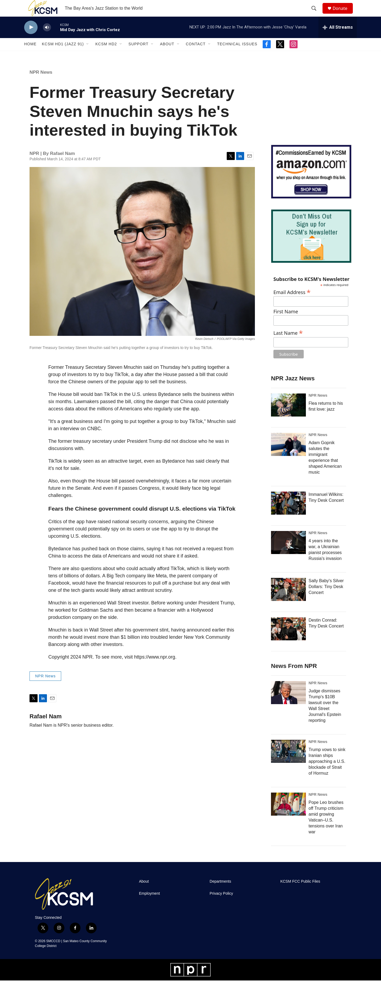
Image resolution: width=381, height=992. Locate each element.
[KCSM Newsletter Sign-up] (311, 247)
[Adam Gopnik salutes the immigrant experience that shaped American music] (288, 455)
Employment (149, 905)
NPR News (41, 83)
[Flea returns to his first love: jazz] (288, 416)
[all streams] (337, 39)
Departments (220, 893)
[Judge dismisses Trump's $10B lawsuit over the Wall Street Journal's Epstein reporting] (288, 704)
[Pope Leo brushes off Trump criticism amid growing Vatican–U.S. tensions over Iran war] (288, 815)
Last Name (288, 344)
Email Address (292, 303)
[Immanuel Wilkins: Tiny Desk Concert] (288, 514)
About (167, 56)
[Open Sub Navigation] (88, 56)
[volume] (47, 39)
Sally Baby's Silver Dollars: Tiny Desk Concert (326, 598)
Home (30, 56)
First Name (285, 323)
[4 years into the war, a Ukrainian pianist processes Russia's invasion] (288, 554)
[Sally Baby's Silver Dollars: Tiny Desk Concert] (288, 600)
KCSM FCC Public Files (300, 893)
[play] (31, 39)
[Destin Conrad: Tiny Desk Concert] (288, 640)
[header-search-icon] (316, 14)
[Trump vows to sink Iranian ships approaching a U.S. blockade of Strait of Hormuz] (288, 762)
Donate (343, 14)
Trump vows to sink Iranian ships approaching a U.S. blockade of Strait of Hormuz (327, 773)
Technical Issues (237, 56)
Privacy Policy (221, 905)
